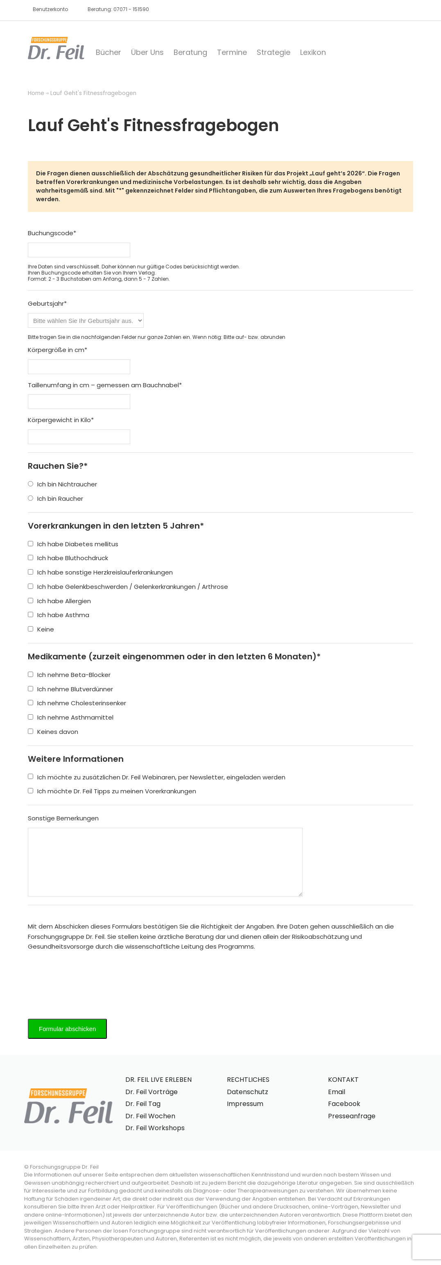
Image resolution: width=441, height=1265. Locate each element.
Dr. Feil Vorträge (151, 1092)
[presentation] (90, 984)
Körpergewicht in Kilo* (61, 420)
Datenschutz (247, 1092)
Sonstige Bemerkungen (63, 818)
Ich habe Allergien (59, 601)
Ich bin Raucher (55, 498)
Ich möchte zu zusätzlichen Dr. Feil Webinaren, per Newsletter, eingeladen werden (156, 777)
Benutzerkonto (50, 9)
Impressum (245, 1103)
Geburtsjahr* (47, 303)
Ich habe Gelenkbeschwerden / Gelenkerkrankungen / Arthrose (128, 586)
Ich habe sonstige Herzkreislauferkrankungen (100, 572)
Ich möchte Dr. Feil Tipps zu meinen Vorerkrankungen (112, 791)
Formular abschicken (67, 1028)
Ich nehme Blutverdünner (70, 689)
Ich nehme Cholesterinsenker (77, 703)
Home (36, 93)
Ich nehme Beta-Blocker (69, 674)
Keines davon (53, 731)
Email (336, 1092)
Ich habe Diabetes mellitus (73, 544)
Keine (41, 629)
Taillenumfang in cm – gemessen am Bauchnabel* (105, 385)
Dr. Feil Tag (143, 1103)
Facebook (344, 1103)
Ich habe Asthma (58, 615)
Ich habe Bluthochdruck (68, 558)
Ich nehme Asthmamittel (70, 717)
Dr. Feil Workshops (155, 1128)
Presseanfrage (351, 1116)
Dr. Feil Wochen (150, 1116)
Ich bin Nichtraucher (62, 484)
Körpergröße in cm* (57, 349)
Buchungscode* (52, 233)
